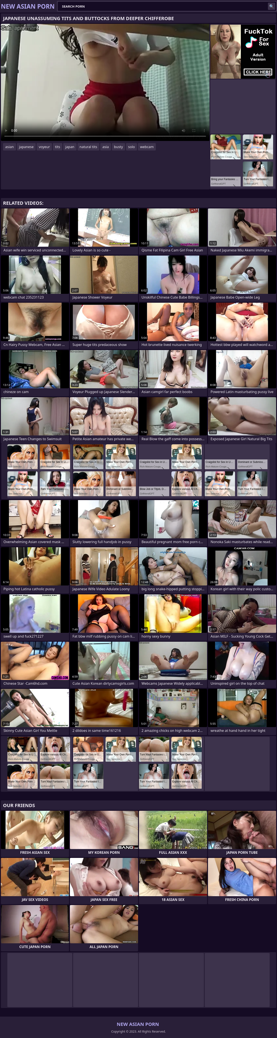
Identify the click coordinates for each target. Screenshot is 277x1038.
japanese (26, 146)
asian (9, 146)
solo (131, 146)
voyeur (44, 146)
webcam (147, 146)
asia (105, 146)
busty (118, 146)
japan (69, 146)
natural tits (88, 146)
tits (57, 146)
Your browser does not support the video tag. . (105, 82)
